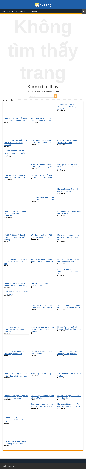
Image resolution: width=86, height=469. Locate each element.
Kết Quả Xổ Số (24, 11)
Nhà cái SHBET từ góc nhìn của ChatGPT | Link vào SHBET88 (15, 213)
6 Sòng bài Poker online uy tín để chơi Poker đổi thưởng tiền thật (15, 261)
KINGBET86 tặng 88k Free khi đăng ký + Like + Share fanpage (42, 329)
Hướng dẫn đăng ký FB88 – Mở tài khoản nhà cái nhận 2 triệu (68, 167)
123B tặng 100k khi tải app (41, 374)
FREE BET (15, 11)
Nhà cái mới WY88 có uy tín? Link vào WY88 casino (68, 260)
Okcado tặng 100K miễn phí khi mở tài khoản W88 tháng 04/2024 (16, 142)
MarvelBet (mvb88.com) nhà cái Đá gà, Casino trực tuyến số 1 (68, 237)
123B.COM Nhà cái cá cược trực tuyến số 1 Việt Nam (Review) (15, 329)
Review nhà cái (6, 11)
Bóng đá (33, 11)
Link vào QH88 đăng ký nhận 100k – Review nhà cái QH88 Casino (68, 272)
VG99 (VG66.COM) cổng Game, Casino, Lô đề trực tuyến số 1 (67, 107)
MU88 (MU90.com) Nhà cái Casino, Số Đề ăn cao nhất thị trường (15, 237)
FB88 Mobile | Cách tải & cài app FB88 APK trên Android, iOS (15, 420)
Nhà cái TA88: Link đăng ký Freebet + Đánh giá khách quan (69, 328)
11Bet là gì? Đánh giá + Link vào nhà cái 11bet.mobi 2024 (42, 260)
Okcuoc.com (10, 466)
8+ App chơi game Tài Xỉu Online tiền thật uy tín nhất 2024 (14, 153)
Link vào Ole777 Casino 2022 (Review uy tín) (42, 284)
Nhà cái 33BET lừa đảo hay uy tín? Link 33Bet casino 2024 (42, 176)
